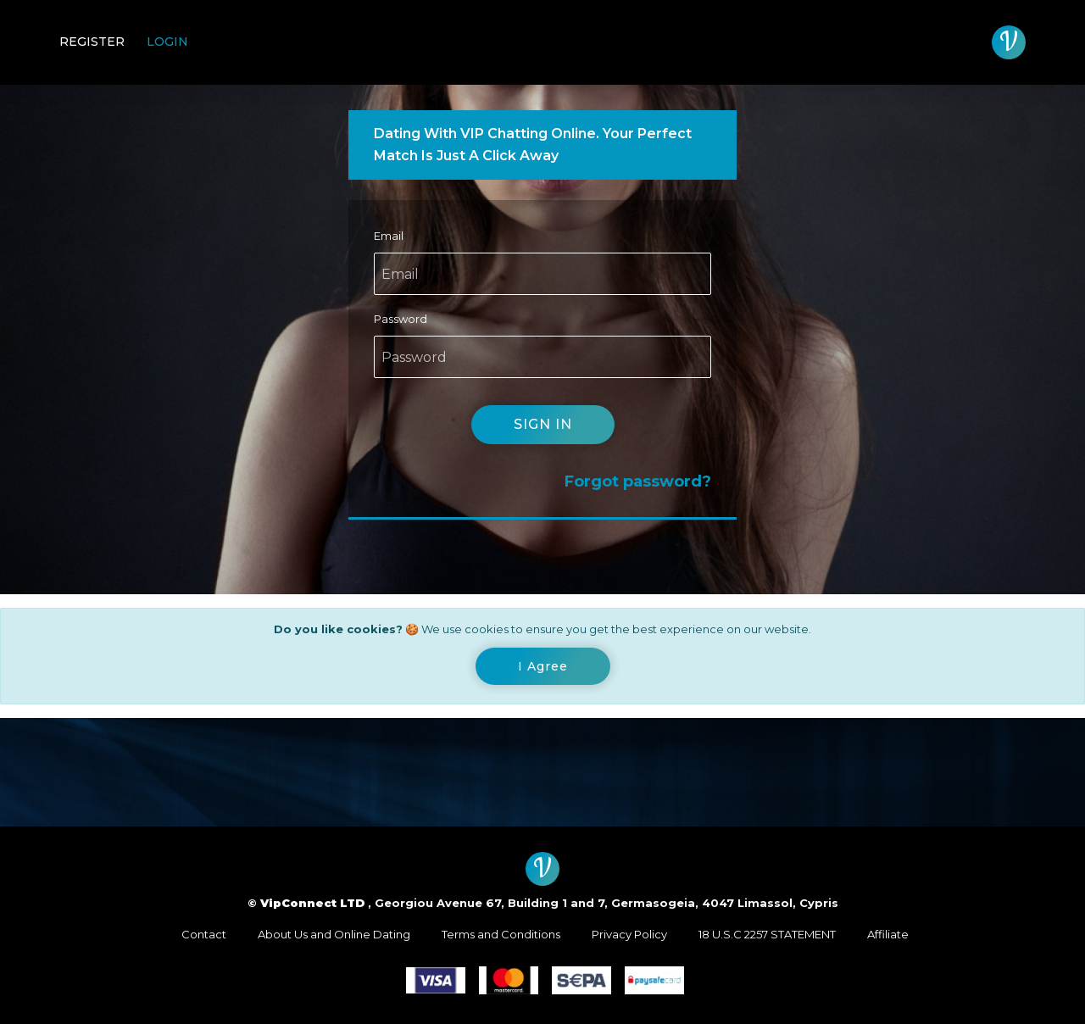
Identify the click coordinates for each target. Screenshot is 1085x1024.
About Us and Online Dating (334, 934)
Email (388, 235)
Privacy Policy (629, 934)
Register (92, 41)
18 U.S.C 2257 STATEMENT (767, 934)
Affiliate (888, 934)
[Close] (543, 666)
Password (400, 319)
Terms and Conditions (501, 934)
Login (167, 41)
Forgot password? (638, 481)
